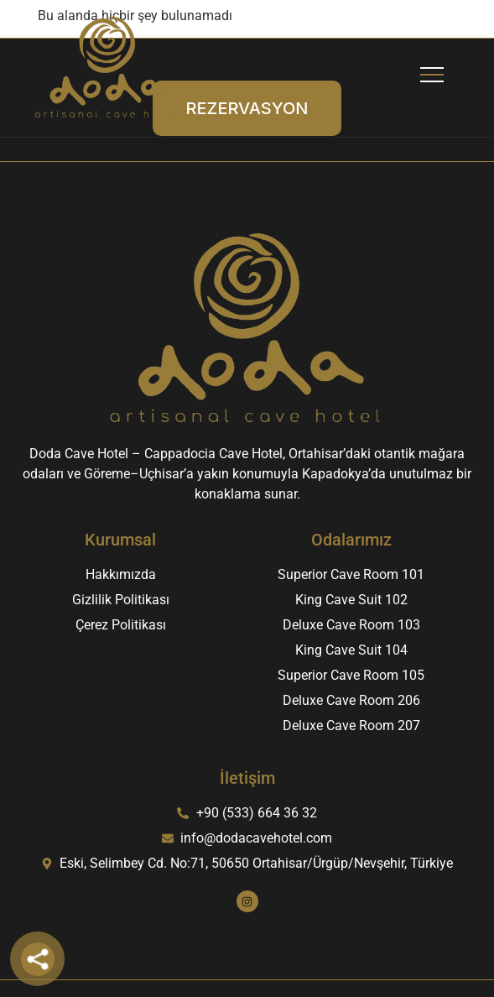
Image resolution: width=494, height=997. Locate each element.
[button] (432, 68)
